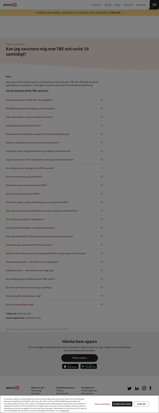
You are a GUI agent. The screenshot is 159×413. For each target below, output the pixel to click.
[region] (79, 404)
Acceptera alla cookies (122, 404)
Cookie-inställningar (102, 404)
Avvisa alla (141, 404)
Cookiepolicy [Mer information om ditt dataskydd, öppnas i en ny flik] (64, 410)
